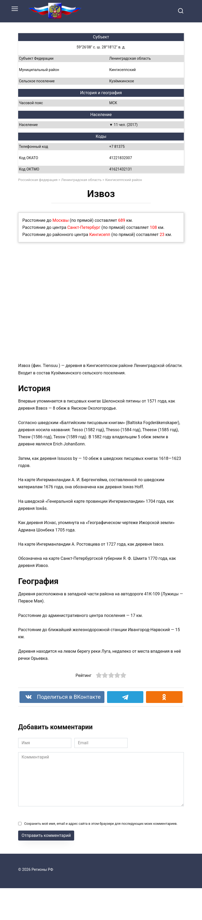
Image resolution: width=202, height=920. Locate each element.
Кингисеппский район (123, 180)
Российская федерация (38, 180)
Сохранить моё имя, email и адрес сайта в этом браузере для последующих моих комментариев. (101, 824)
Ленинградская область (81, 180)
